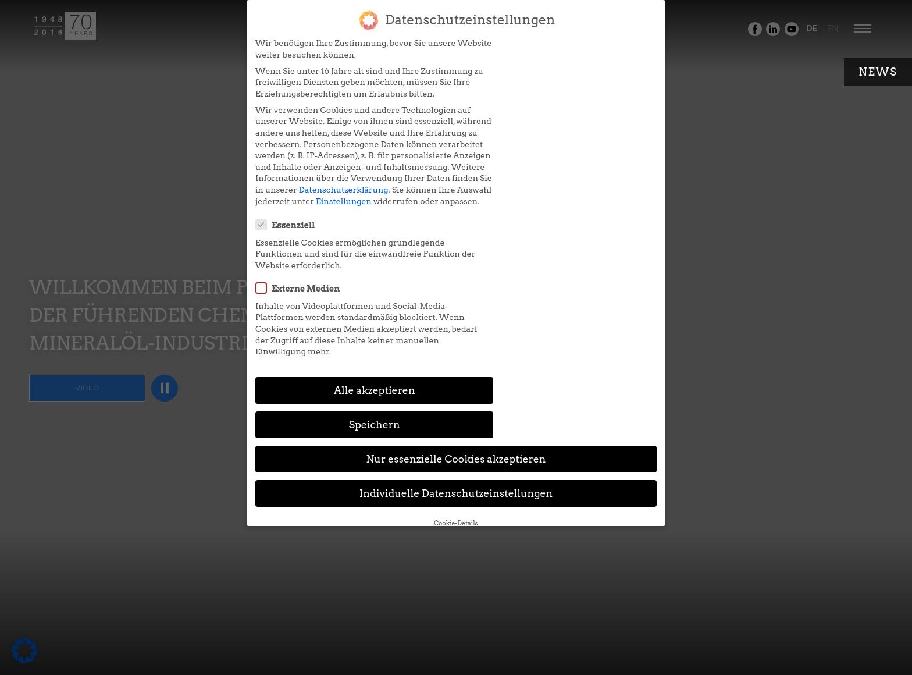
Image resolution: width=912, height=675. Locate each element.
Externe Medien (511, 113)
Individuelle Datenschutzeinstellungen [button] (456, 342)
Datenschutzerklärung (286, 224)
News (877, 72)
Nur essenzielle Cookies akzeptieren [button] (456, 308)
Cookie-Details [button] (456, 372)
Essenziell (498, 49)
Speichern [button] (567, 274)
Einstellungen (330, 235)
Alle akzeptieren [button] (344, 274)
